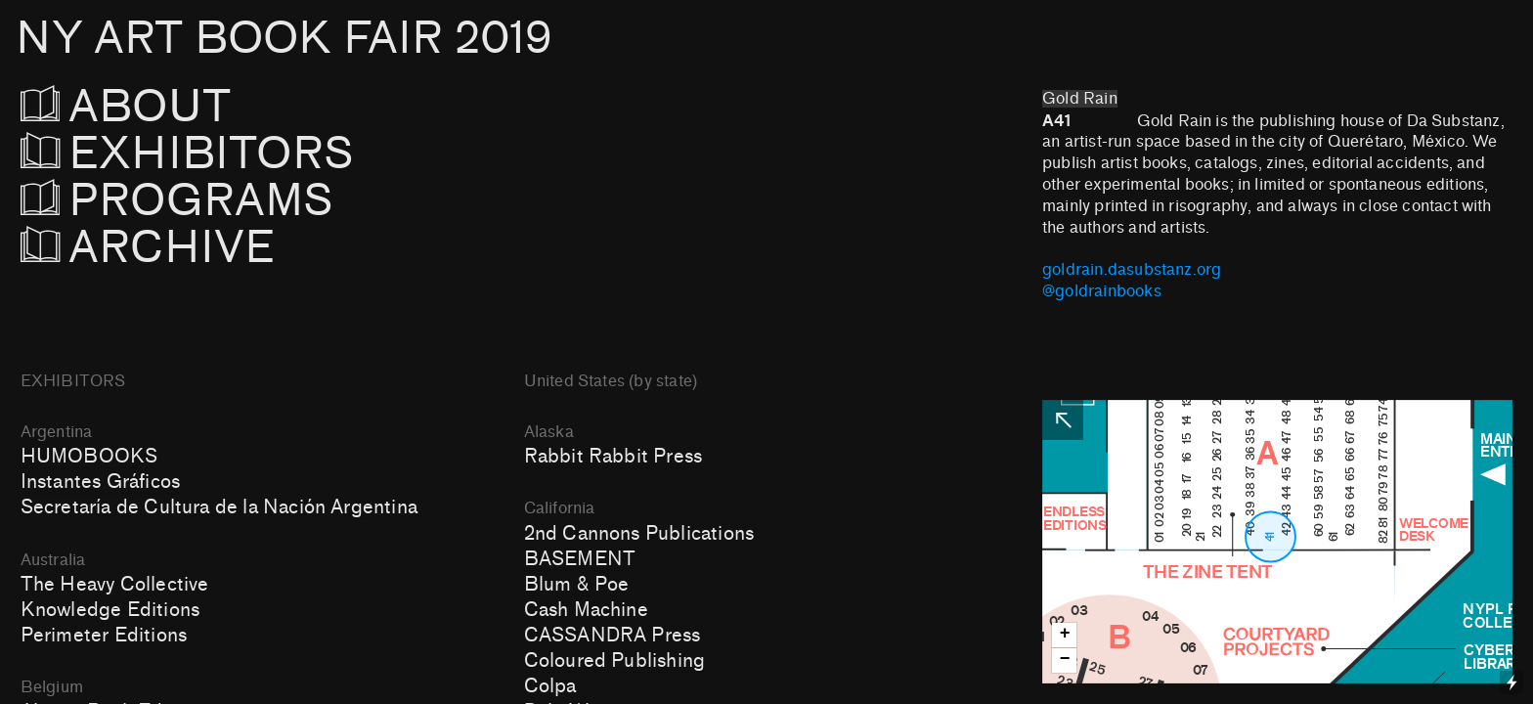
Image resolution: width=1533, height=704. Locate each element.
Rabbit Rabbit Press (613, 456)
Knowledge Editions (110, 610)
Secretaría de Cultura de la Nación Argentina (219, 507)
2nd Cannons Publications (639, 534)
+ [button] (1065, 634)
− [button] (1065, 659)
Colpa (550, 686)
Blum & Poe (577, 584)
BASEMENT (580, 559)
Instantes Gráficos (100, 482)
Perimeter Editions (104, 635)
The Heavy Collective (115, 584)
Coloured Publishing (615, 661)
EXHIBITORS (240, 154)
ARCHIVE (148, 248)
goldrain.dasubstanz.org (1131, 270)
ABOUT (153, 107)
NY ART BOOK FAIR (283, 39)
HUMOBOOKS (89, 456)
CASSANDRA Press (612, 635)
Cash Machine (586, 610)
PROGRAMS (188, 201)
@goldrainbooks (1101, 291)
